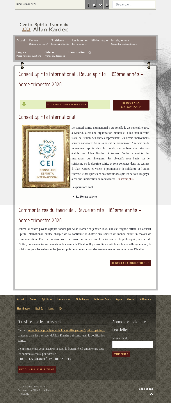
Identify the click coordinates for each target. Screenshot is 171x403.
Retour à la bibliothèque (131, 96)
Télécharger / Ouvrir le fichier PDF (66, 96)
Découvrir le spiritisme (36, 361)
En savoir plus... (126, 170)
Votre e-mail (119, 329)
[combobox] (133, 4)
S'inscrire (121, 346)
